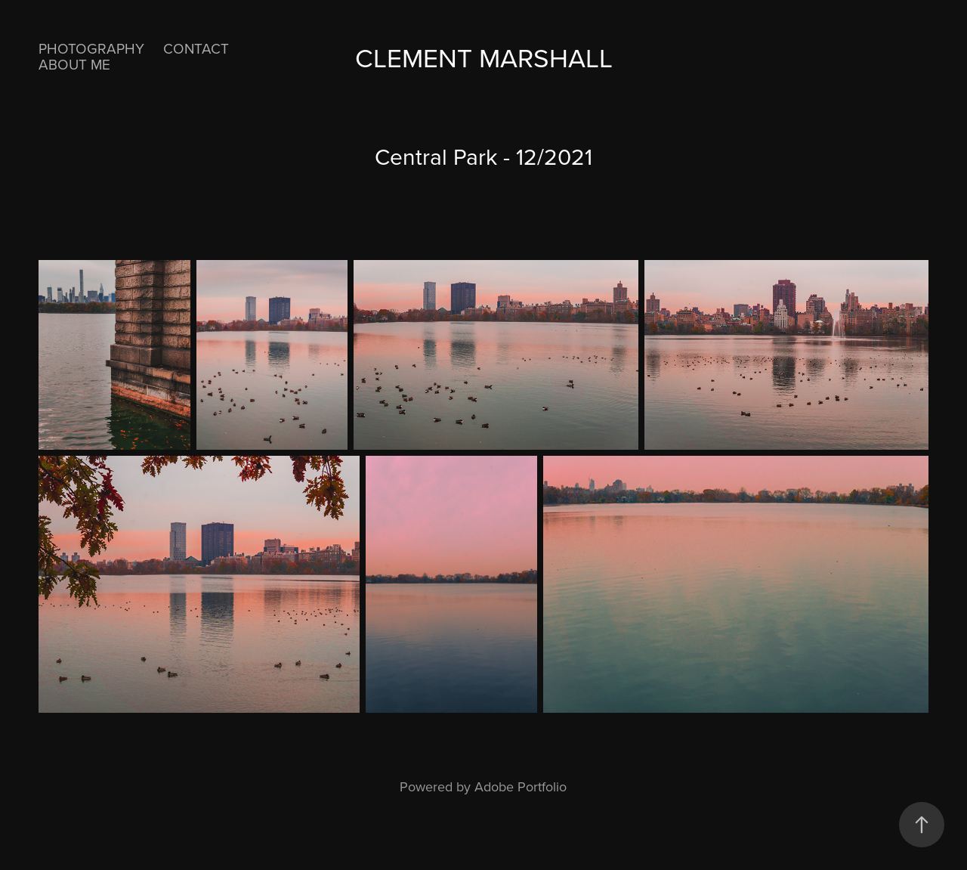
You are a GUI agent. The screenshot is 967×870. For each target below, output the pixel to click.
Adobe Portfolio (520, 786)
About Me (74, 64)
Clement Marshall (484, 57)
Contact (196, 48)
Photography (91, 48)
